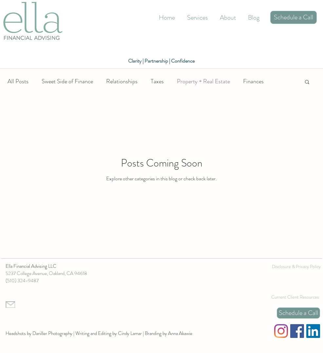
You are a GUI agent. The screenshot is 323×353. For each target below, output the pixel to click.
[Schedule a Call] (293, 17)
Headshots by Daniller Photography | (40, 333)
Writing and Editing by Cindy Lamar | (110, 333)
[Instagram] (281, 331)
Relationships (122, 81)
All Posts (18, 81)
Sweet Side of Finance (67, 81)
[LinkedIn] (313, 331)
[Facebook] (297, 331)
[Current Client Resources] (295, 297)
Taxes (157, 81)
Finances (253, 81)
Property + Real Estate (203, 81)
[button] (307, 82)
